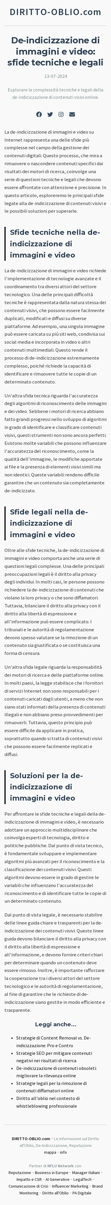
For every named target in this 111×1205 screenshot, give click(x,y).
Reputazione (20, 1172)
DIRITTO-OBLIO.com (31, 1138)
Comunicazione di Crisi (28, 1186)
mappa (50, 1152)
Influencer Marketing (70, 1186)
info (63, 1152)
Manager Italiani (86, 1172)
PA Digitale (82, 1193)
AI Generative (58, 1179)
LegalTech (82, 1179)
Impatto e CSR (29, 1179)
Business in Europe (51, 1172)
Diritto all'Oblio (55, 1193)
